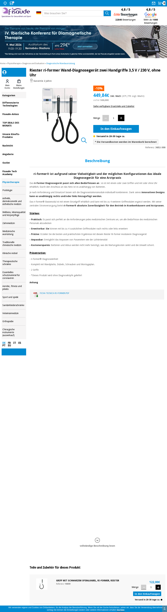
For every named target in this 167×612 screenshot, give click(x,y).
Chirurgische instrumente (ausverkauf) (13, 332)
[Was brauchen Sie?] (77, 13)
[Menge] (113, 118)
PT (3, 345)
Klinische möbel (13, 253)
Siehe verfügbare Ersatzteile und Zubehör (113, 106)
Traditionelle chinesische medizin (13, 243)
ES (19, 342)
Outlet (13, 162)
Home (2, 63)
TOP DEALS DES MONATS (13, 124)
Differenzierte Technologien (13, 104)
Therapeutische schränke (13, 262)
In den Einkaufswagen (116, 128)
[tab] (7, 84)
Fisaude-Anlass (13, 114)
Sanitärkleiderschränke (13, 305)
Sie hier (121, 610)
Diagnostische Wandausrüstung (60, 63)
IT (14, 342)
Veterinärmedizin (13, 313)
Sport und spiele (13, 297)
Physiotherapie (13, 63)
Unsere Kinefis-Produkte (13, 135)
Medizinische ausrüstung (13, 232)
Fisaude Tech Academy (13, 172)
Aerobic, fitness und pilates (13, 287)
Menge (96, 118)
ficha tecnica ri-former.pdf (54, 293)
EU (9, 345)
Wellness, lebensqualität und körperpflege (13, 213)
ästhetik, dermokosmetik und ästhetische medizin (13, 201)
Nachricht (13, 145)
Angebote (13, 154)
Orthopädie (13, 321)
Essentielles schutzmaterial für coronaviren (13, 275)
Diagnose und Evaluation (33, 63)
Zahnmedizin (13, 223)
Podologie (13, 190)
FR (9, 342)
